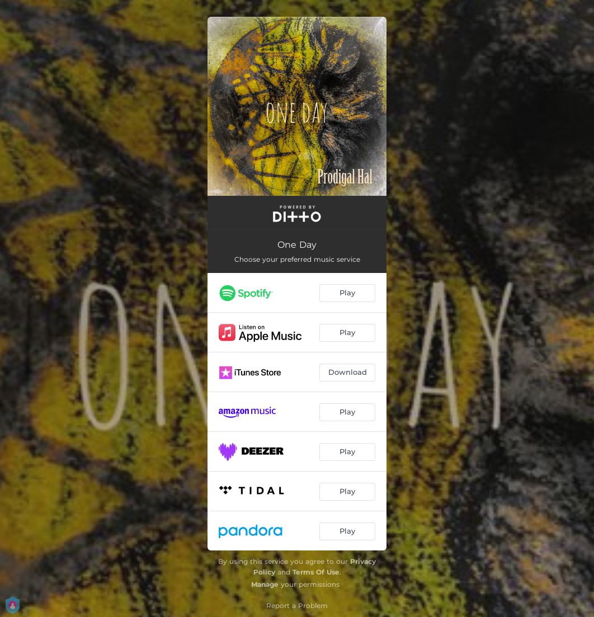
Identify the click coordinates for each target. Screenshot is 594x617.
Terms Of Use (316, 572)
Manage (265, 584)
